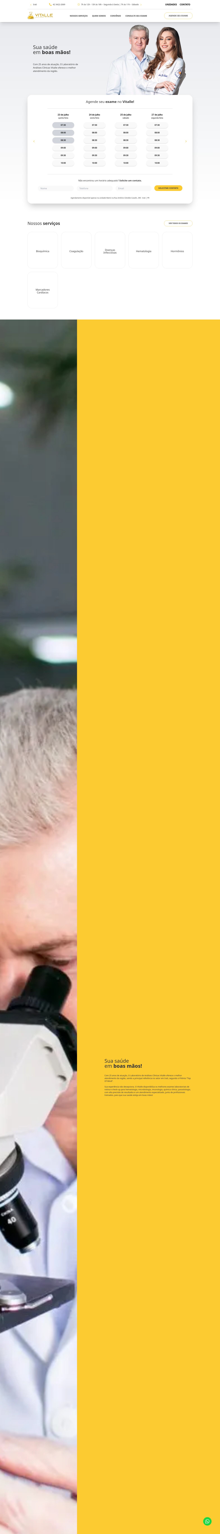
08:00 (94, 133)
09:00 (63, 148)
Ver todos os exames (178, 223)
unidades (171, 4)
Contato (185, 4)
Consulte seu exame (136, 15)
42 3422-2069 (59, 4)
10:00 (63, 163)
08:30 (94, 140)
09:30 (63, 155)
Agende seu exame (178, 15)
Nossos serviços (79, 15)
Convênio (115, 15)
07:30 (94, 125)
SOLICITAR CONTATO (168, 188)
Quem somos (99, 15)
